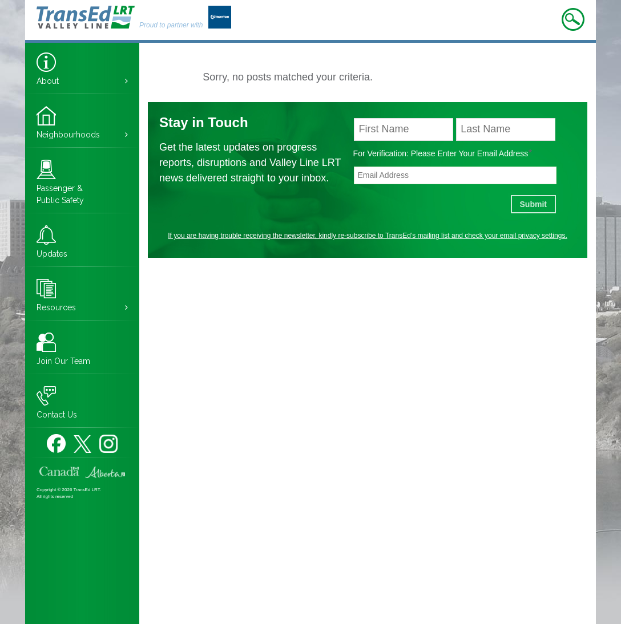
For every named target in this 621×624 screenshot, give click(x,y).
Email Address (505, 153)
